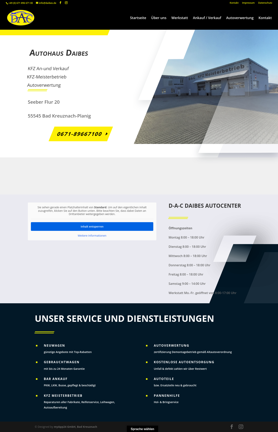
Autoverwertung (239, 18)
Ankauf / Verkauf (207, 18)
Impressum (248, 3)
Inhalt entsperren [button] (92, 226)
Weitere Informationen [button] (92, 235)
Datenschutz (265, 3)
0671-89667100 (79, 134)
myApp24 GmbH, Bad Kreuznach (75, 427)
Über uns (158, 18)
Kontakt (234, 3)
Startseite (138, 18)
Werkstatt (179, 18)
